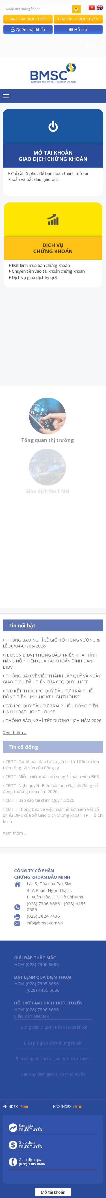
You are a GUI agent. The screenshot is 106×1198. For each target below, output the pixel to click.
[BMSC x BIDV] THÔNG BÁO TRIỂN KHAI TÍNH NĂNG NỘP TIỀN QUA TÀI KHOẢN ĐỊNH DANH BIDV (50, 661)
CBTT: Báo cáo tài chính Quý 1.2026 (38, 800)
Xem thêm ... (15, 732)
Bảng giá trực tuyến (27, 18)
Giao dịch (30, 1144)
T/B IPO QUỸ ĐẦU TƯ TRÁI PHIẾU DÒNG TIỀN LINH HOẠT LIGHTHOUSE (50, 708)
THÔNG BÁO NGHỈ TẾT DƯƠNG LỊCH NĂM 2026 (52, 720)
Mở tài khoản (53, 1192)
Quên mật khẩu (28, 29)
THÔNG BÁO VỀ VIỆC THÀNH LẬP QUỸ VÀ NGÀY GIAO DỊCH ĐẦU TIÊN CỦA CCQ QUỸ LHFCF (52, 678)
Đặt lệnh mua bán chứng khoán (40, 266)
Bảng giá (30, 1127)
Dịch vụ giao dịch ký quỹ (32, 278)
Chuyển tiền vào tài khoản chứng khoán (48, 272)
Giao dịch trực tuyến (78, 18)
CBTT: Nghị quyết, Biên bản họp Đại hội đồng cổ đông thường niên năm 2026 (50, 788)
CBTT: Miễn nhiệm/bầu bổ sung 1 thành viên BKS (51, 776)
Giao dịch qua (32, 1162)
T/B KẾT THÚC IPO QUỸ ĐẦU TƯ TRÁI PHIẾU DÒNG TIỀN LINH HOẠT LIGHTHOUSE (49, 693)
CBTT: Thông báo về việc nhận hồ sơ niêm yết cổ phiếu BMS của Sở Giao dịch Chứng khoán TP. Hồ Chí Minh (53, 815)
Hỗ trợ (78, 29)
